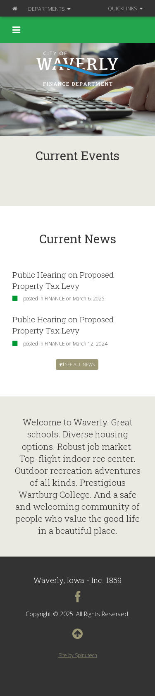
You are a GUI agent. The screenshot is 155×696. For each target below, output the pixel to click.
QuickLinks (125, 8)
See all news (77, 364)
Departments (49, 8)
